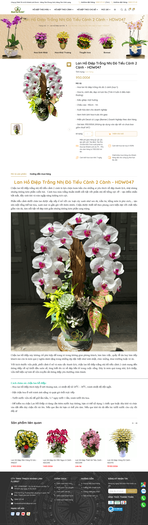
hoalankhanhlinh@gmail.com (25, 503)
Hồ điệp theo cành (62, 9)
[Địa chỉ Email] (122, 491)
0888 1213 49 (19, 499)
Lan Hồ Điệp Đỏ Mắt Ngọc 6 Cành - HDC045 (57, 461)
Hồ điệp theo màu (43, 9)
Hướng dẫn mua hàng (91, 483)
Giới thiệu (109, 9)
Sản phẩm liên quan (26, 422)
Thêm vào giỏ (116, 133)
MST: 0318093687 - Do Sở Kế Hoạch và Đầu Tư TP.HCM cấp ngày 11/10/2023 (31, 487)
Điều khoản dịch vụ (90, 495)
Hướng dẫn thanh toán (91, 487)
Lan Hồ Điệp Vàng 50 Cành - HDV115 (119, 461)
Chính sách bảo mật (64, 483)
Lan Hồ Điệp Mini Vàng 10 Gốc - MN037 (24, 461)
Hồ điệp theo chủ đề (82, 9)
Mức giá (97, 9)
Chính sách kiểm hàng (64, 500)
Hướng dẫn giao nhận (91, 491)
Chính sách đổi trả (63, 491)
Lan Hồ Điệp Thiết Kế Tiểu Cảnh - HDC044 (88, 461)
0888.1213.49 (100, 2)
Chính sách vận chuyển (65, 487)
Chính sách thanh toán (64, 495)
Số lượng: (79, 133)
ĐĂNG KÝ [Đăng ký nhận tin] (131, 491)
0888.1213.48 (132, 2)
